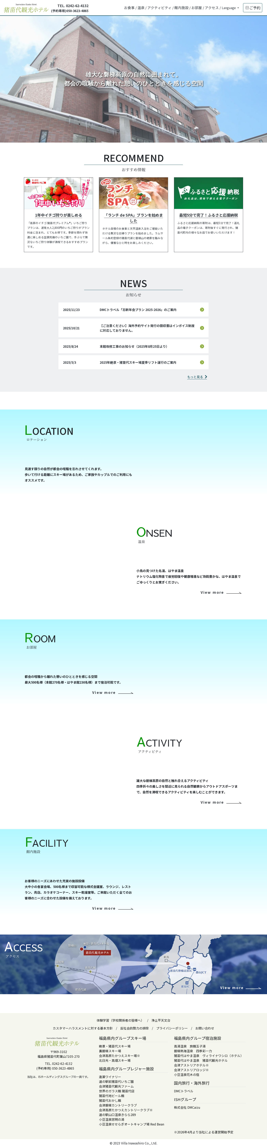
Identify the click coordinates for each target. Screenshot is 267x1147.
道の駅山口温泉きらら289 (117, 1114)
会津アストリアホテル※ (191, 1065)
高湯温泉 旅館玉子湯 (190, 1046)
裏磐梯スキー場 (110, 1050)
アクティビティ (159, 7)
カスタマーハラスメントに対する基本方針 (83, 1028)
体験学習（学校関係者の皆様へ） (120, 1020)
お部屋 (196, 7)
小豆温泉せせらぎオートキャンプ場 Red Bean (131, 1124)
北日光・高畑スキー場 (115, 1060)
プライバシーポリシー (172, 1028)
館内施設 (181, 7)
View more (212, 592)
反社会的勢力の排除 (134, 1028)
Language (229, 7)
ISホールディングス (50, 1077)
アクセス (212, 7)
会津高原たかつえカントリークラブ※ (126, 1110)
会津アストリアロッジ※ (191, 1069)
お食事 (129, 7)
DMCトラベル (183, 1091)
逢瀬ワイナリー (110, 1076)
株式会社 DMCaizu (187, 1107)
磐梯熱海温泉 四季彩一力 (193, 1050)
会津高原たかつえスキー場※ (119, 1055)
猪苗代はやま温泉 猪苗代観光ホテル (201, 1060)
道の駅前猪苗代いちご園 (116, 1081)
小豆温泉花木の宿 (186, 1074)
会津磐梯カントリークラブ (118, 1105)
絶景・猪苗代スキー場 (115, 1046)
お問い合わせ (204, 1028)
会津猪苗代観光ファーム (116, 1086)
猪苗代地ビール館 (111, 1095)
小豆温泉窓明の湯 (111, 1119)
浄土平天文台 (160, 1020)
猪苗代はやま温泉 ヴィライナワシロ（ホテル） (208, 1055)
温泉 (141, 7)
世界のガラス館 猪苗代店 (116, 1091)
